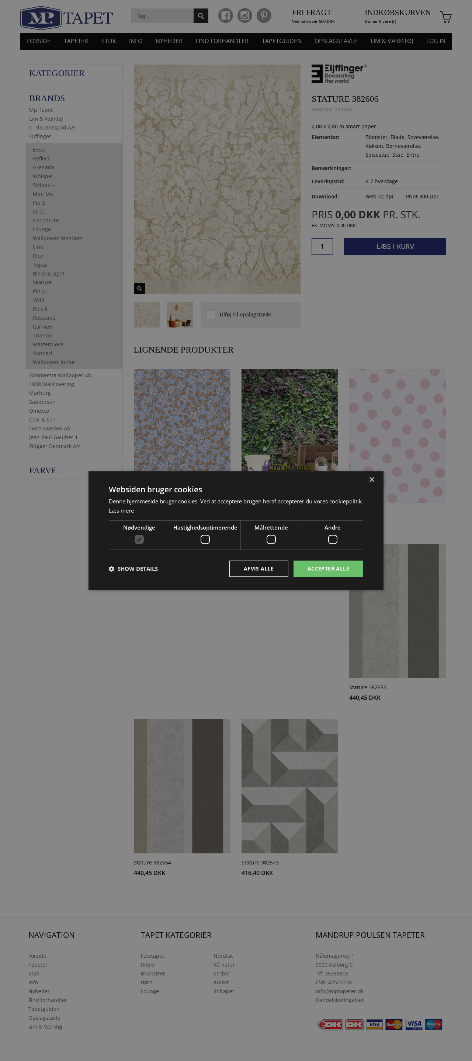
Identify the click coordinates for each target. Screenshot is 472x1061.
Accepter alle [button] (328, 568)
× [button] (371, 479)
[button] (133, 568)
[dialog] (236, 530)
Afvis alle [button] (259, 568)
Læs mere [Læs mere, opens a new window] (121, 510)
